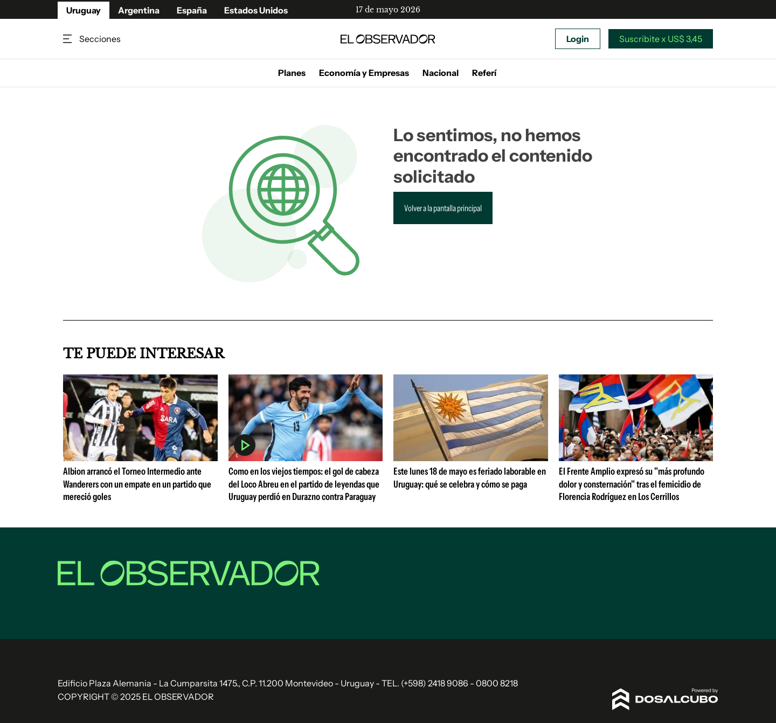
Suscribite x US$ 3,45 (660, 38)
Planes (292, 72)
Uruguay (83, 10)
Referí (484, 72)
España (192, 10)
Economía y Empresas (364, 72)
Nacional (440, 72)
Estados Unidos (256, 10)
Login (577, 38)
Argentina (139, 10)
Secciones (68, 39)
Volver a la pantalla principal (443, 208)
